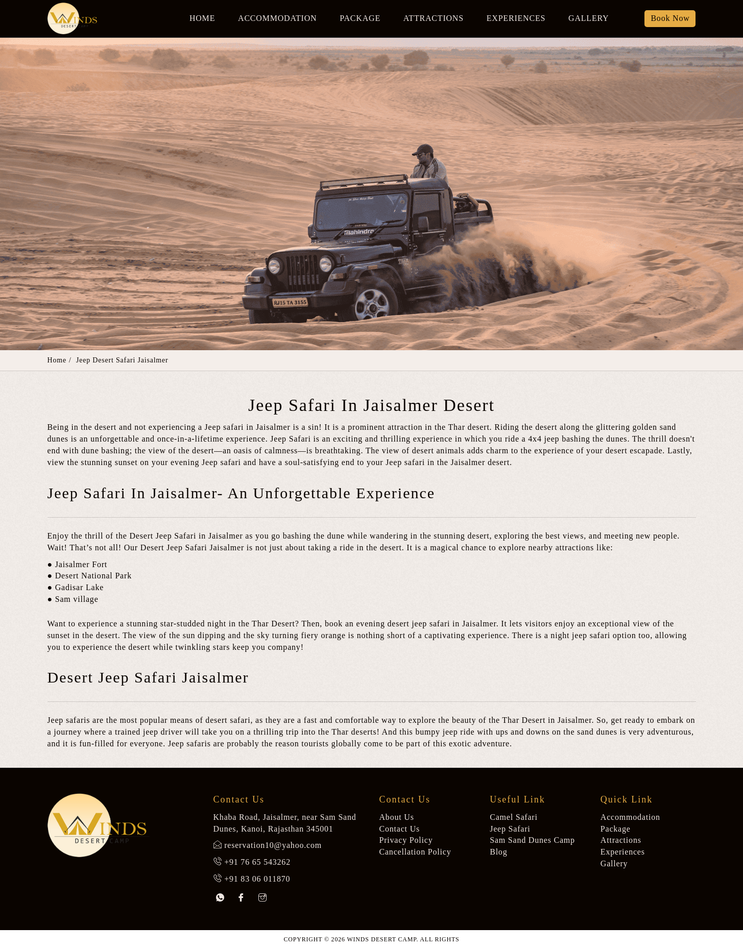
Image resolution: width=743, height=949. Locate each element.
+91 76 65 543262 (257, 862)
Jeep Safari (510, 828)
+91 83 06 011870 (257, 878)
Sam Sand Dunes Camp (532, 840)
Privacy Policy (406, 840)
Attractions (433, 18)
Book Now (670, 18)
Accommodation (277, 18)
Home (202, 18)
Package (360, 18)
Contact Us (399, 828)
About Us (396, 817)
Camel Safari (514, 817)
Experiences (516, 18)
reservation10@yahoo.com (273, 845)
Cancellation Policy (415, 851)
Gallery (588, 18)
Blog (498, 851)
